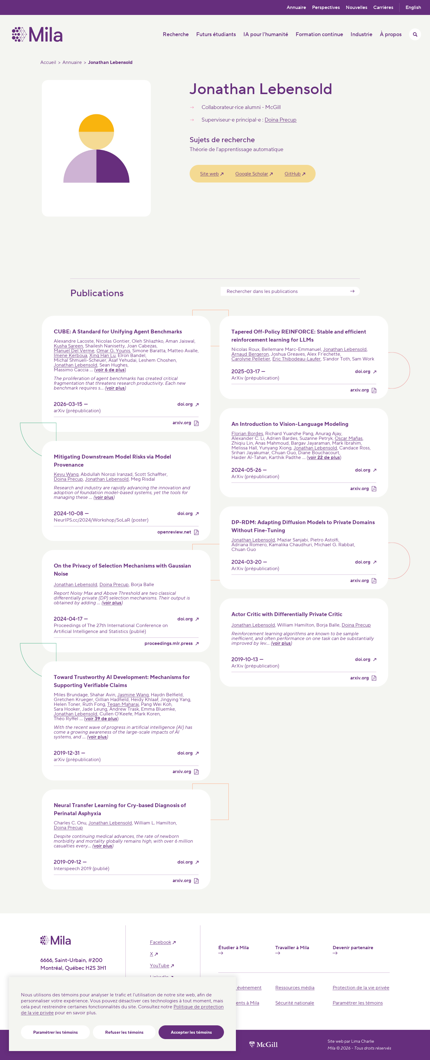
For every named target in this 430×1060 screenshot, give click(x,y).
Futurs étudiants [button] (216, 34)
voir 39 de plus (101, 730)
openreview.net (174, 544)
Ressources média (294, 988)
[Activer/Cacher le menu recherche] (415, 34)
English (413, 7)
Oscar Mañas (349, 450)
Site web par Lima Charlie (351, 1041)
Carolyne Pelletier (250, 371)
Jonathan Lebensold (75, 377)
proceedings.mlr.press (169, 655)
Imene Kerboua (70, 367)
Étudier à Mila (233, 950)
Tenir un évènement (240, 988)
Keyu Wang (66, 486)
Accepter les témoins (191, 1032)
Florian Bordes (247, 445)
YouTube (159, 966)
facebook (160, 942)
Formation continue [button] (319, 34)
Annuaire (296, 7)
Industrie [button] (361, 34)
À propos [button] (391, 34)
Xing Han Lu (102, 367)
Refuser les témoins (124, 1032)
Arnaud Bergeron (250, 366)
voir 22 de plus (324, 469)
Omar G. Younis (113, 363)
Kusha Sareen (68, 358)
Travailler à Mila (292, 950)
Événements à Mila (238, 1003)
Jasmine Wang (133, 706)
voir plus (115, 400)
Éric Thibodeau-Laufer (296, 371)
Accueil (48, 62)
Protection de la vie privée (361, 988)
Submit (352, 302)
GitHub (293, 174)
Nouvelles (356, 7)
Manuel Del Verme (74, 363)
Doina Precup (281, 119)
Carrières (383, 7)
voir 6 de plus (110, 382)
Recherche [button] (176, 34)
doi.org (185, 416)
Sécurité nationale (294, 1003)
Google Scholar (251, 174)
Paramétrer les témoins (55, 1032)
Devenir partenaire (353, 950)
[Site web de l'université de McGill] (263, 1044)
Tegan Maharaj (123, 716)
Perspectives (326, 7)
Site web (209, 174)
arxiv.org (182, 435)
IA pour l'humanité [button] (265, 34)
